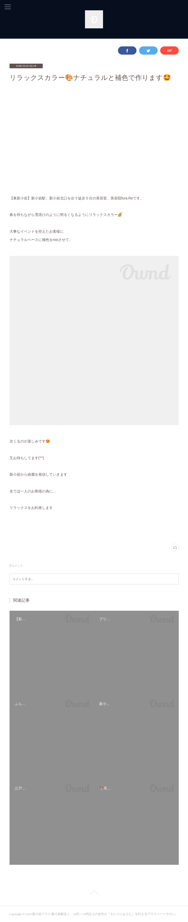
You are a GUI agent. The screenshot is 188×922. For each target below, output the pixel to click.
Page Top (94, 893)
